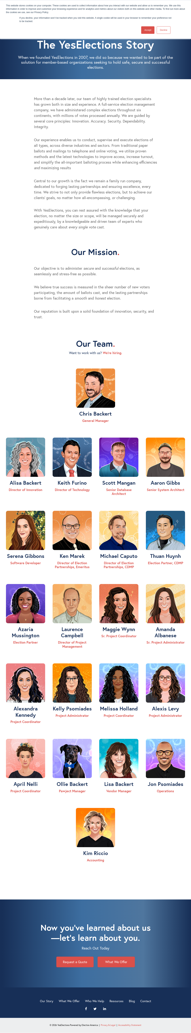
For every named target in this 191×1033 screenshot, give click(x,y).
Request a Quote (75, 962)
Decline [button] (163, 30)
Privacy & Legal (108, 1025)
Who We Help (94, 1001)
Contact (145, 1001)
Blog (132, 1001)
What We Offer (116, 962)
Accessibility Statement (129, 1025)
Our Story (46, 1001)
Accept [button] (147, 30)
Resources (116, 1001)
